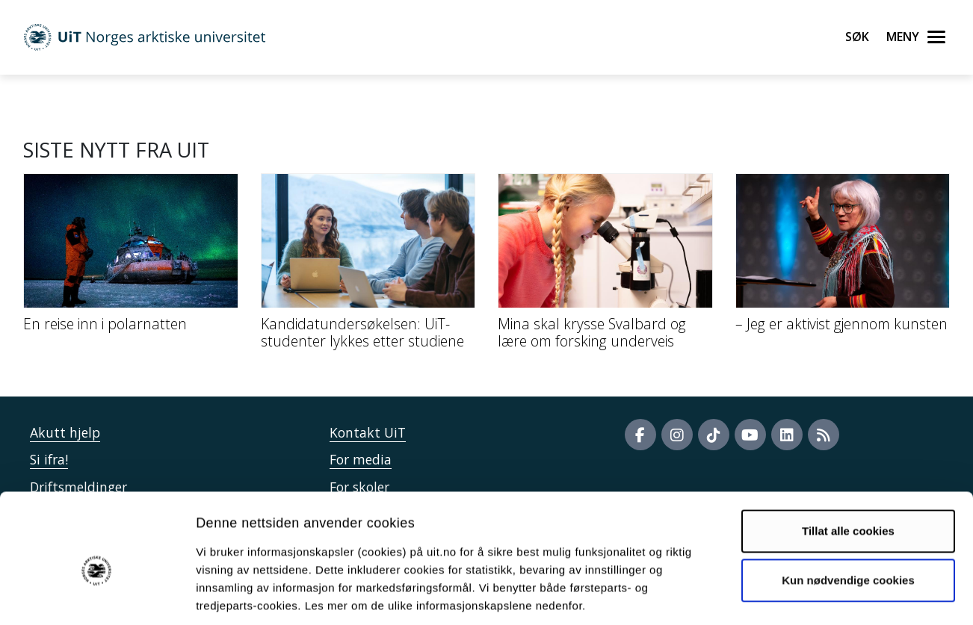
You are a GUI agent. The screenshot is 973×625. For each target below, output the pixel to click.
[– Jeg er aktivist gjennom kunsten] (843, 258)
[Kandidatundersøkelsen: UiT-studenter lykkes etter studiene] (368, 267)
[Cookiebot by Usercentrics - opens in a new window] (96, 596)
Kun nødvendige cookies (848, 509)
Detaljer (796, 595)
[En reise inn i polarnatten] (130, 258)
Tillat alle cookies (848, 461)
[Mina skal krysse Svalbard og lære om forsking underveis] (605, 267)
